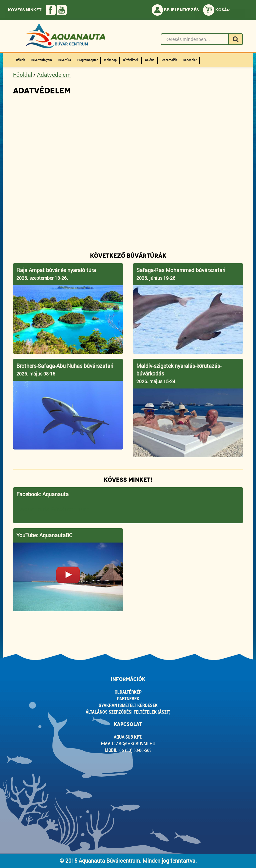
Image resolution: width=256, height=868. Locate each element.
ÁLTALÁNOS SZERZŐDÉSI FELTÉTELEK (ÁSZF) (128, 712)
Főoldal (22, 74)
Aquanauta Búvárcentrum (54, 509)
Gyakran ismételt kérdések (128, 705)
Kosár (216, 10)
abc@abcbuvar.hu (135, 743)
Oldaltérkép (128, 692)
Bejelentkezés (175, 10)
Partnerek (128, 698)
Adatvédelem (54, 74)
